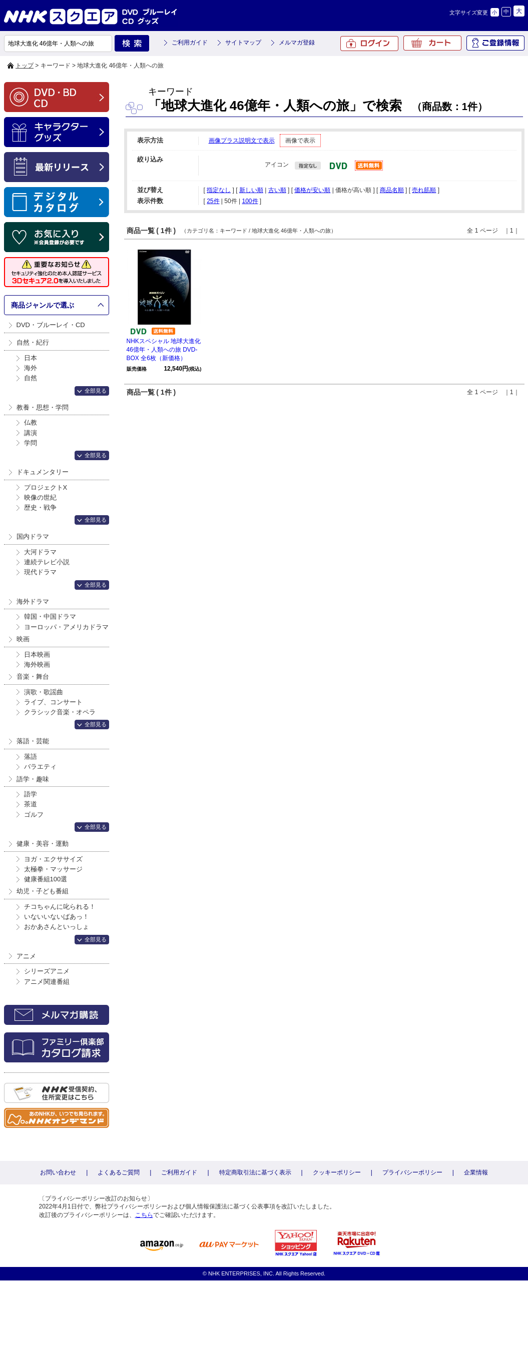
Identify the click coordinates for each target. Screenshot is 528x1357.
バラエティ (40, 766)
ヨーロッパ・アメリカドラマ (66, 627)
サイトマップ (243, 42)
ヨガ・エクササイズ (53, 859)
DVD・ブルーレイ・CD (51, 325)
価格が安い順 (312, 190)
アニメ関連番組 (47, 981)
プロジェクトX (46, 487)
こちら (144, 1214)
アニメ (26, 956)
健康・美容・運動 (43, 843)
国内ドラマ (33, 536)
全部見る (96, 391)
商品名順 (392, 190)
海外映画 (37, 664)
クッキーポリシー (337, 1172)
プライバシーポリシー (412, 1172)
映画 (23, 639)
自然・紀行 (33, 342)
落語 (30, 756)
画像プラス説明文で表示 (242, 140)
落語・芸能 (33, 741)
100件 (250, 201)
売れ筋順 (424, 190)
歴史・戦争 (40, 507)
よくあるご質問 (119, 1172)
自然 (30, 378)
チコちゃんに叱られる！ (60, 906)
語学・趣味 (33, 779)
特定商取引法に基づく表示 (255, 1172)
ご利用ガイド (190, 42)
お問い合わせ (58, 1172)
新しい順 (251, 190)
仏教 (30, 422)
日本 (30, 358)
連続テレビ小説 (47, 562)
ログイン (369, 44)
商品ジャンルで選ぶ (42, 305)
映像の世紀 (40, 497)
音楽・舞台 (33, 676)
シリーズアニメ (47, 971)
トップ (25, 65)
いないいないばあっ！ (56, 916)
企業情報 (476, 1172)
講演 (30, 433)
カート (432, 43)
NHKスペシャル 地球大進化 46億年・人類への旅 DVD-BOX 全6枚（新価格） (164, 350)
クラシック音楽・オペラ (60, 712)
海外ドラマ (33, 601)
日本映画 (37, 654)
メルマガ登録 (297, 42)
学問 (30, 443)
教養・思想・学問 (43, 407)
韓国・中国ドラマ (50, 616)
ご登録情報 (495, 43)
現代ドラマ (40, 572)
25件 (213, 201)
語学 (30, 794)
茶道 (30, 804)
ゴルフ (34, 814)
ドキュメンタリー (43, 472)
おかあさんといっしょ (56, 926)
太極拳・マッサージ (53, 869)
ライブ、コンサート (53, 702)
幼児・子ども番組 (43, 891)
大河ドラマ (40, 552)
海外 (30, 368)
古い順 (277, 190)
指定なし (219, 190)
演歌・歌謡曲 (43, 692)
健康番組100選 (46, 879)
